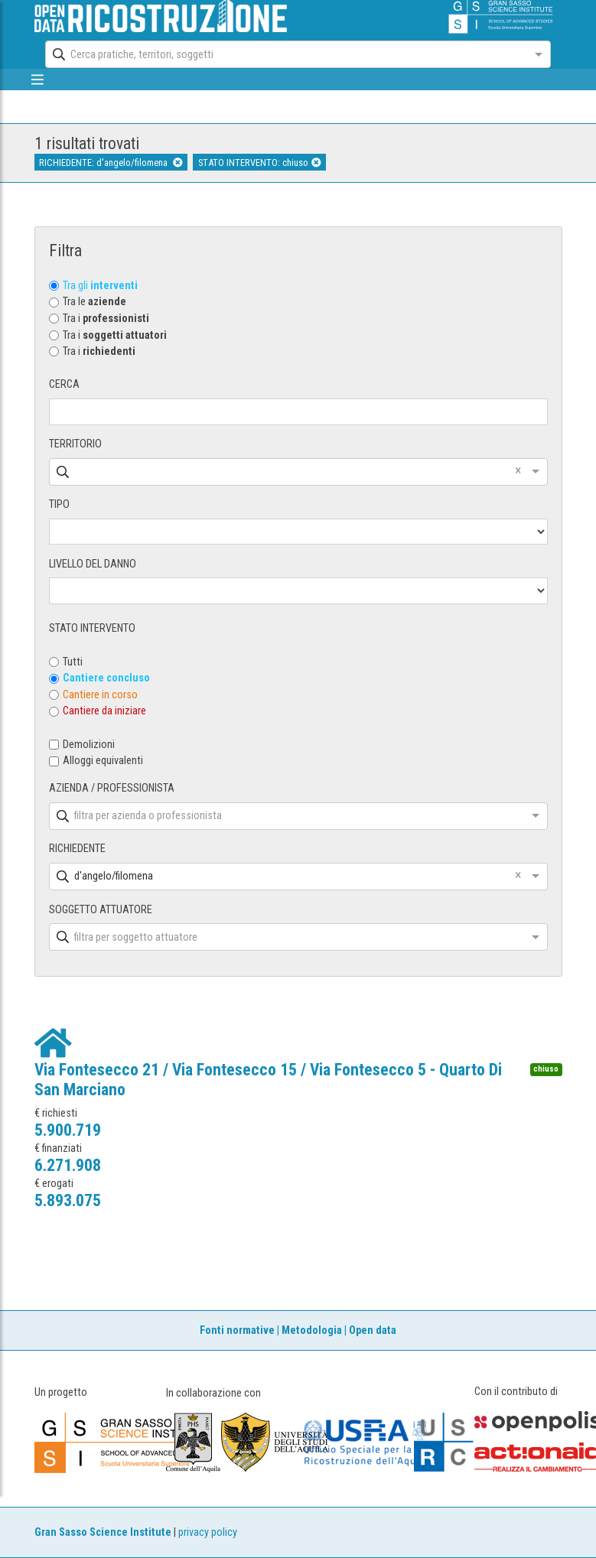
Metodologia (312, 1330)
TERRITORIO (75, 443)
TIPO (59, 504)
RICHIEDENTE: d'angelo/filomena (110, 162)
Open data (372, 1330)
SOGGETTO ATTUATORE (100, 909)
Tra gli (100, 285)
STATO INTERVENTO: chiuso (259, 162)
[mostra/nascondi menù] (38, 79)
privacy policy (207, 1532)
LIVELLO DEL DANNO (92, 564)
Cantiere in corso (100, 694)
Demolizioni (89, 744)
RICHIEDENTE (77, 848)
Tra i (106, 318)
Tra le (94, 301)
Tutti (73, 661)
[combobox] (284, 54)
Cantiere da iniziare (104, 710)
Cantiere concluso (106, 678)
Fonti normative (237, 1330)
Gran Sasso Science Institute (102, 1532)
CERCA (64, 384)
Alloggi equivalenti (103, 760)
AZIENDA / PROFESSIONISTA (111, 788)
